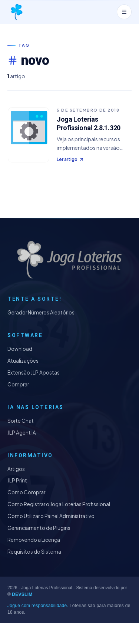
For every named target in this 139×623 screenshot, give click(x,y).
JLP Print (17, 480)
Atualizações (23, 360)
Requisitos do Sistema (34, 551)
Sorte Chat (20, 421)
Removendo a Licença (33, 540)
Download (19, 349)
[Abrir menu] (124, 11)
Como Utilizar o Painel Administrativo (51, 516)
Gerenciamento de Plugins (38, 528)
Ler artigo (70, 159)
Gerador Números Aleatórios (41, 312)
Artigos (16, 469)
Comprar (18, 384)
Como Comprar (26, 492)
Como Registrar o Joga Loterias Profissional (58, 504)
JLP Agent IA (21, 432)
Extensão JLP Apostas (33, 372)
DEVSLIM (22, 594)
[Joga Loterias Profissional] (16, 12)
